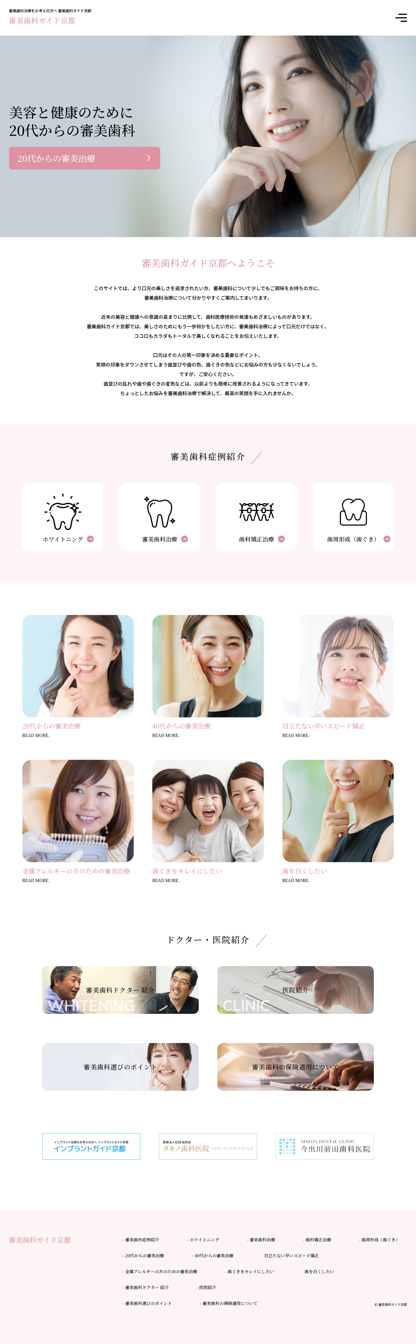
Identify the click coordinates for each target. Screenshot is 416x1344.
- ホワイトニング (203, 1240)
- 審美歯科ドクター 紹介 (146, 1287)
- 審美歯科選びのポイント (147, 1303)
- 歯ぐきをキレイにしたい (249, 1271)
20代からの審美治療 (56, 158)
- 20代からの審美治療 (143, 1256)
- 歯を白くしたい (318, 1271)
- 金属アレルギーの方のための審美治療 (160, 1271)
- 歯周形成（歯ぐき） (379, 1240)
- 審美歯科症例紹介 (141, 1240)
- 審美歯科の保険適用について (229, 1303)
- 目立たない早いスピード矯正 (290, 1256)
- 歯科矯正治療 (317, 1240)
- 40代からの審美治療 (212, 1256)
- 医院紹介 (206, 1287)
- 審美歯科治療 (261, 1240)
